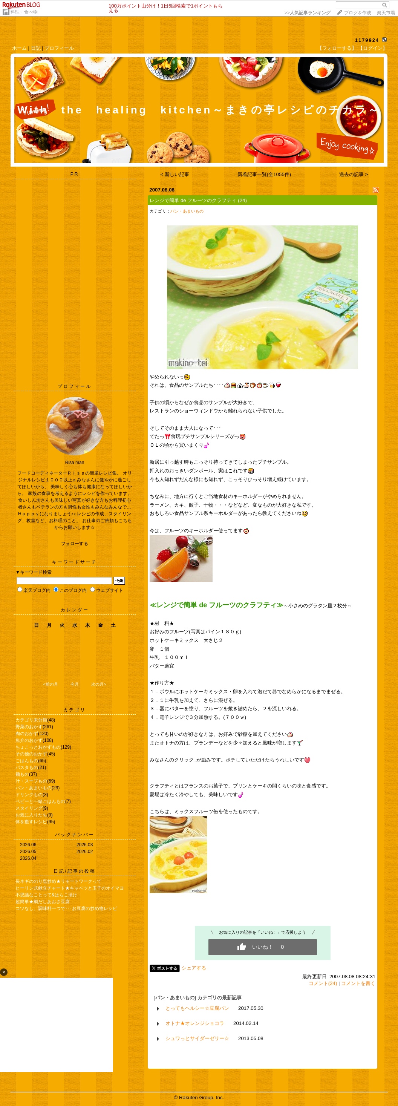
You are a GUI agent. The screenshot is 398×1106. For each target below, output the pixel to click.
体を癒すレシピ (31, 821)
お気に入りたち (31, 815)
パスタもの (26, 767)
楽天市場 (386, 12)
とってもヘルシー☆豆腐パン (197, 1008)
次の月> (98, 684)
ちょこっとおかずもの (38, 747)
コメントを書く (358, 983)
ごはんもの (26, 760)
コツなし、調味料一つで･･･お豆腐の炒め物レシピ (66, 908)
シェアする (194, 968)
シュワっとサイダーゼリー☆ (197, 1038)
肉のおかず (26, 733)
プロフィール (59, 48)
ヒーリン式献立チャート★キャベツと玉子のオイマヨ (69, 888)
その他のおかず (31, 754)
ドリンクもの (29, 794)
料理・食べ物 (24, 12)
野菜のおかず (29, 726)
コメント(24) (323, 983)
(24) (242, 200)
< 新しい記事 (175, 174)
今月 (74, 684)
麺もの (22, 774)
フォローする (74, 543)
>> (308, 12)
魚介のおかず (29, 740)
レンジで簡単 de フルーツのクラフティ (193, 200)
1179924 (367, 40)
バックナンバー (75, 834)
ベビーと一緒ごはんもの (40, 801)
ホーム (19, 48)
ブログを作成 (357, 12)
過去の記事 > (353, 174)
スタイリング (29, 808)
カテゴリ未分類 (31, 720)
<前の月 (50, 684)
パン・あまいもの (33, 787)
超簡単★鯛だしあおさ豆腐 (42, 901)
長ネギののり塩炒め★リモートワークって (58, 881)
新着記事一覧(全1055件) (264, 174)
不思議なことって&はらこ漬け (46, 895)
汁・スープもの (31, 781)
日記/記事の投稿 (74, 871)
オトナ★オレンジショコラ (194, 1023)
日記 (36, 48)
